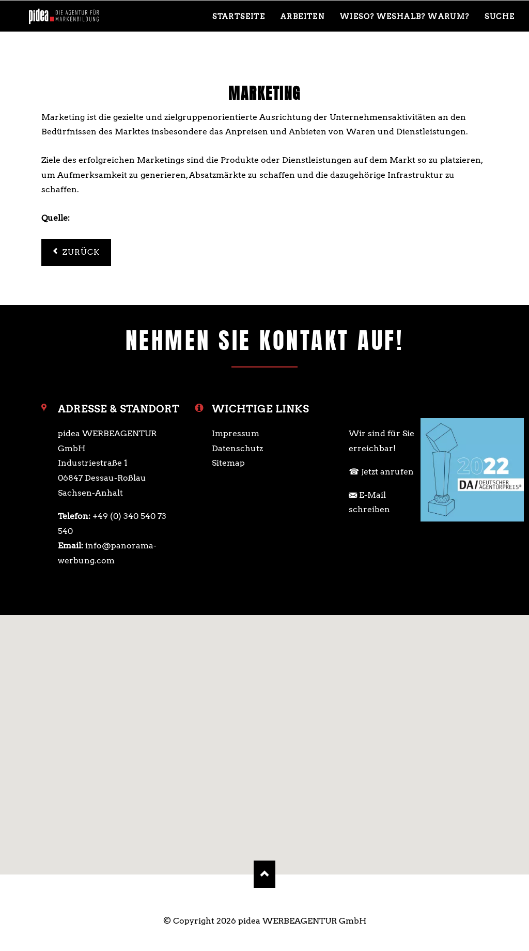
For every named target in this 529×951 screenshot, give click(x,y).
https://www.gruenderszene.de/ (136, 218)
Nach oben (265, 874)
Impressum (235, 433)
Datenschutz (237, 448)
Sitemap (228, 463)
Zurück (81, 252)
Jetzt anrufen (387, 472)
